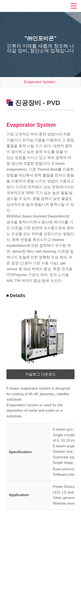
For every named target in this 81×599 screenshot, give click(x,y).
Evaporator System (39, 82)
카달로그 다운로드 (40, 374)
